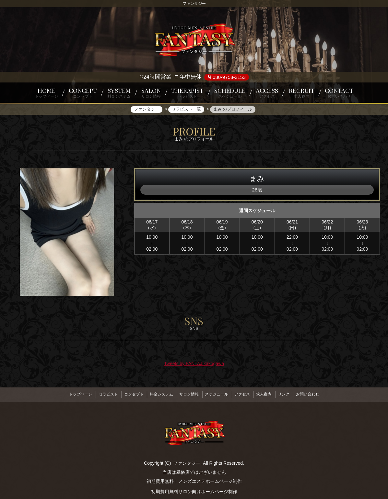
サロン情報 (187, 394)
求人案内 (270, 394)
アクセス (246, 394)
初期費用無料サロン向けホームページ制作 (194, 489)
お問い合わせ (319, 394)
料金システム (157, 394)
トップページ (68, 394)
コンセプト (127, 394)
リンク (293, 394)
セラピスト (99, 394)
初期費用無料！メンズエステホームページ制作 (194, 479)
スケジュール (217, 394)
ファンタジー (186, 461)
